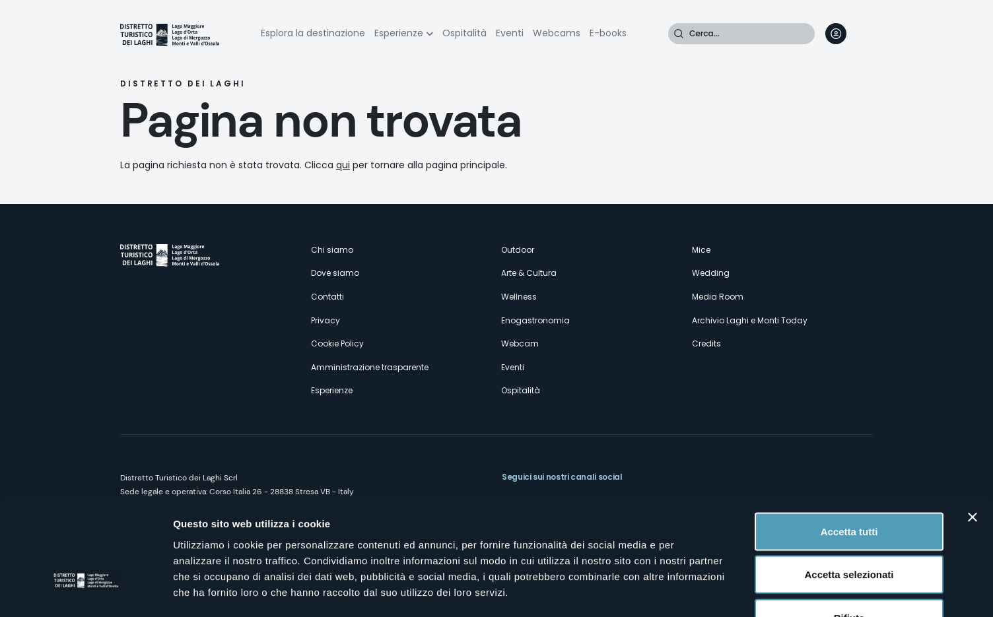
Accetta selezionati (848, 487)
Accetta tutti (849, 443)
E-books (608, 33)
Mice (701, 249)
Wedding (711, 272)
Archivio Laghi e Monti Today (749, 320)
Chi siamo (332, 249)
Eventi (510, 33)
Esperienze (398, 33)
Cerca (678, 33)
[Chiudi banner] (972, 429)
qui (343, 165)
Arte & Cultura (529, 272)
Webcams (556, 33)
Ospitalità (464, 33)
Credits (706, 343)
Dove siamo (335, 272)
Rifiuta (849, 530)
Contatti (327, 296)
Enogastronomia (535, 320)
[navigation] (862, 33)
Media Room (717, 296)
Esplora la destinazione (313, 33)
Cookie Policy (337, 343)
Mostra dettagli (694, 591)
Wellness (519, 296)
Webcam (520, 343)
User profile (835, 33)
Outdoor (517, 249)
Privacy (325, 320)
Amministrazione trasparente (369, 367)
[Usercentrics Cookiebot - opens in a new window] (85, 591)
